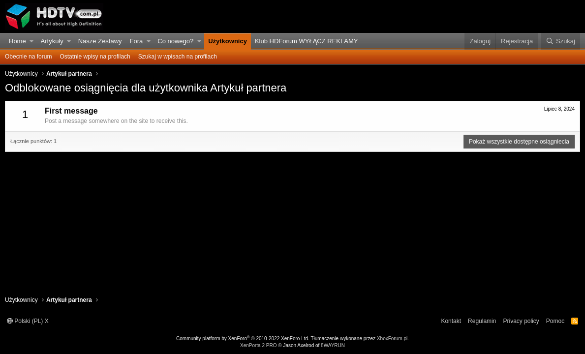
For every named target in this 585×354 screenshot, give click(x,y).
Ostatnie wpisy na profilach (95, 56)
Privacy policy (521, 321)
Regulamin (482, 321)
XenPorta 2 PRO (258, 345)
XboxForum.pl (392, 338)
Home (17, 41)
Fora (136, 41)
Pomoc (555, 321)
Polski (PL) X (28, 321)
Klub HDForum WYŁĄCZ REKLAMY (306, 41)
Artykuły (52, 41)
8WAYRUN (333, 345)
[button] (32, 41)
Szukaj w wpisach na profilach (177, 56)
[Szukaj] (560, 41)
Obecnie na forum (28, 56)
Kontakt (451, 321)
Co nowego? (175, 41)
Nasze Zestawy (100, 41)
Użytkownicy (227, 41)
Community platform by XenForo (242, 338)
